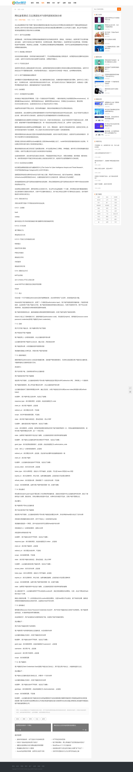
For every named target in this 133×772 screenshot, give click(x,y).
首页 (32, 3)
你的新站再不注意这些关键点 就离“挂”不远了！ (68, 748)
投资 (107, 208)
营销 (48, 3)
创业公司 (115, 213)
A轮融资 (107, 205)
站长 (43, 3)
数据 (107, 216)
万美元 (98, 219)
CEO (116, 216)
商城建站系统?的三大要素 (25, 748)
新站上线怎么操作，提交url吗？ (104, 168)
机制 (17, 719)
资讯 (37, 3)
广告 (107, 213)
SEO (53, 3)
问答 (75, 3)
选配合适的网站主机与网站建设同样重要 (30, 745)
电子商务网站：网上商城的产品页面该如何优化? (68, 742)
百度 (115, 202)
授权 (24, 719)
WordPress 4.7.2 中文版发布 (62, 745)
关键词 (98, 213)
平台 (107, 211)
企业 (99, 211)
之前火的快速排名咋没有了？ (103, 153)
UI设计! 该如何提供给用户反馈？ (27, 742)
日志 (37, 719)
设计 (99, 202)
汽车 (115, 222)
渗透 (43, 719)
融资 (99, 197)
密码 (30, 719)
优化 (115, 208)
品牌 (115, 205)
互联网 (115, 197)
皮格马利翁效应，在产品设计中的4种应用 (30, 739)
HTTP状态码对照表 (59, 739)
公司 (107, 200)
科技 (99, 216)
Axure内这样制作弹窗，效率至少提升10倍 (30, 751)
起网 (107, 222)
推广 (58, 3)
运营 (64, 3)
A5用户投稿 (22, 20)
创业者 (98, 200)
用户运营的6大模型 (110, 39)
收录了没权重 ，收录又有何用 (103, 184)
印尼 (107, 219)
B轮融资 (99, 205)
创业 (69, 3)
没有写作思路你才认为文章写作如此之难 (66, 751)
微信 (99, 208)
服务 (115, 219)
